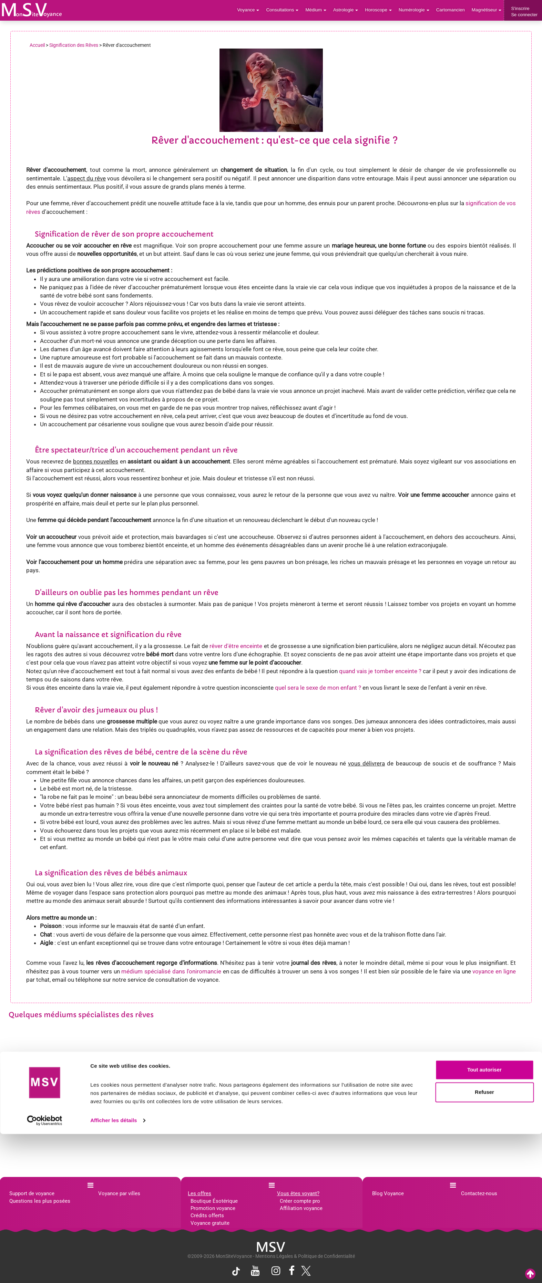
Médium (319, 10)
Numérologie (416, 10)
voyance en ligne (494, 971)
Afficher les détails (113, 1269)
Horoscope (381, 10)
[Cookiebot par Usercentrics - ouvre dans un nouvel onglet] (44, 1269)
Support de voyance (31, 1193)
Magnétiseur (487, 10)
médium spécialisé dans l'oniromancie (171, 971)
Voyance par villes (119, 1193)
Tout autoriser (484, 1219)
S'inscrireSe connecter (524, 11)
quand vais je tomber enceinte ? (380, 671)
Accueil (37, 45)
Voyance (253, 10)
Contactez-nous (479, 1193)
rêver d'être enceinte (235, 646)
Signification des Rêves (73, 45)
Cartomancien (452, 10)
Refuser (484, 1241)
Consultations (286, 10)
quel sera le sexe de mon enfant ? (318, 687)
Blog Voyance (388, 1193)
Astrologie (349, 10)
